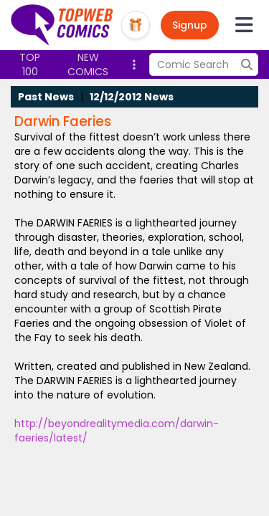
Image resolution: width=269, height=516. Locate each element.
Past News (46, 97)
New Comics (87, 64)
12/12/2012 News (132, 97)
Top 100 (29, 64)
